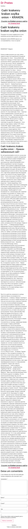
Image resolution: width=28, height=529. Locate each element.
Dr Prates (7, 3)
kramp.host (15, 23)
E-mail (3, 503)
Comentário (4, 479)
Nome (3, 497)
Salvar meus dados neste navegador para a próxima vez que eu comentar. (12, 517)
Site (2, 509)
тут (9, 23)
